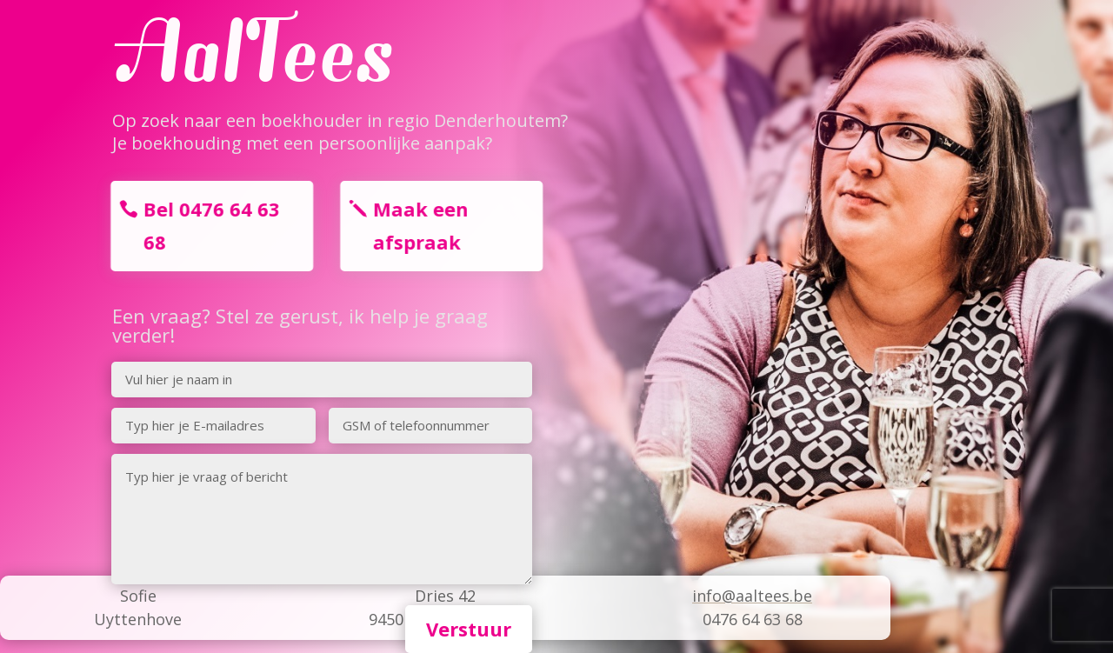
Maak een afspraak (415, 225)
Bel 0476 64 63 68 (206, 225)
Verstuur (468, 629)
